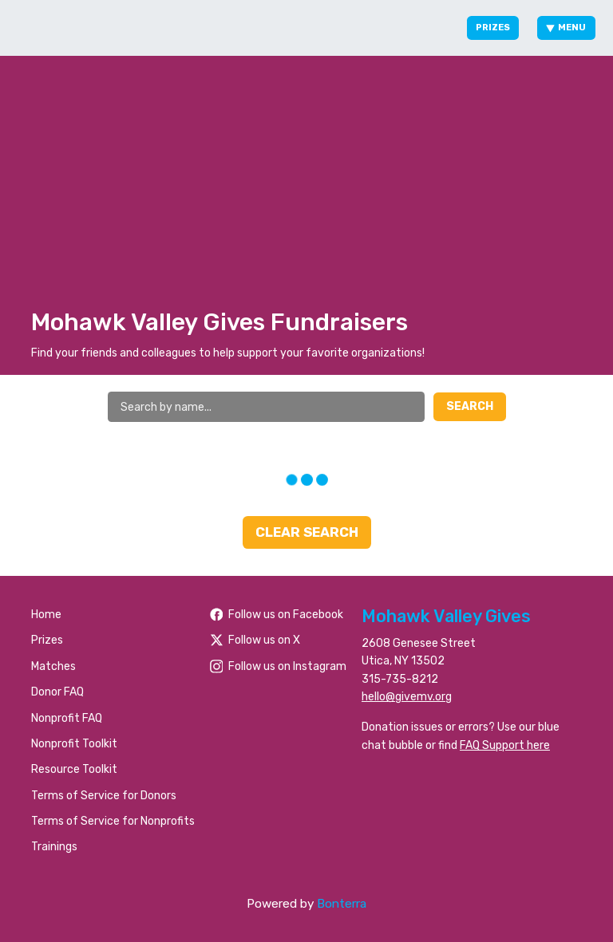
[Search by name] (266, 407)
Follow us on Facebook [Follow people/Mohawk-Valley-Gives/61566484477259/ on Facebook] (277, 614)
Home (46, 614)
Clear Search (306, 532)
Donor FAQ (57, 692)
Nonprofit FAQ (66, 718)
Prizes (493, 27)
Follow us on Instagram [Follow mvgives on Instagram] (278, 666)
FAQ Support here (505, 745)
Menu (566, 27)
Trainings (54, 846)
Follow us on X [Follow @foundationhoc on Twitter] (255, 640)
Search (469, 406)
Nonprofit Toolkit (74, 744)
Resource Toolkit (74, 769)
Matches (53, 666)
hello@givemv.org (407, 697)
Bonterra (341, 904)
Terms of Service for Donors (103, 795)
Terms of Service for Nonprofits (113, 821)
